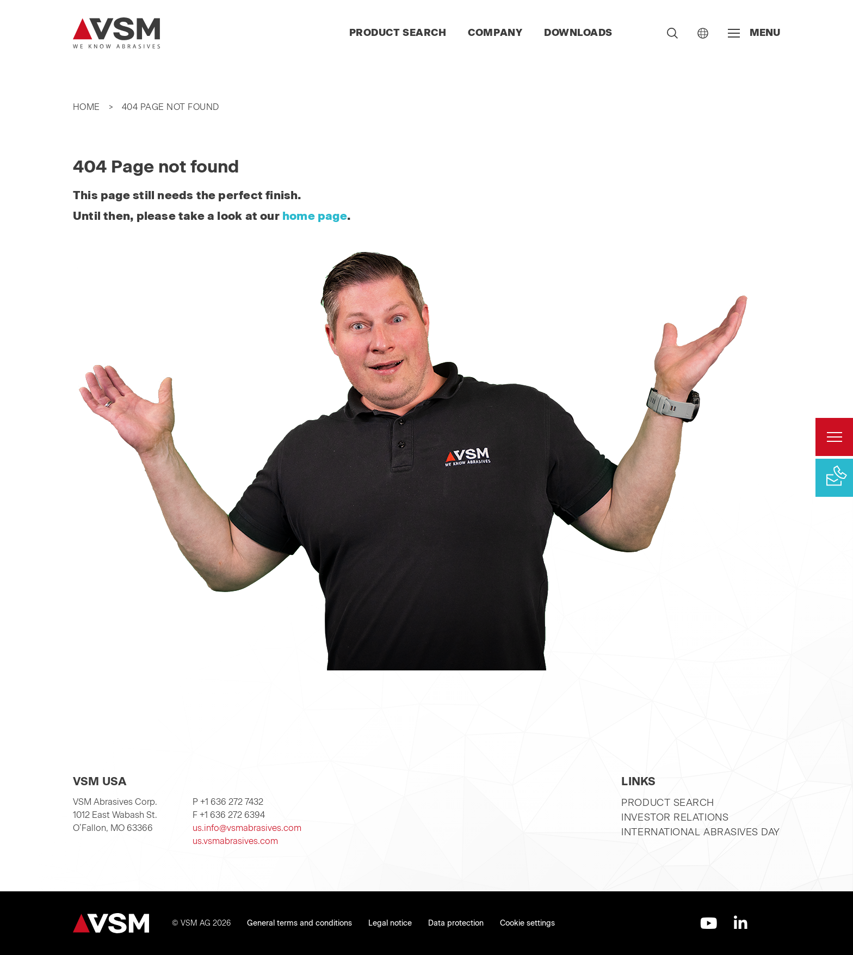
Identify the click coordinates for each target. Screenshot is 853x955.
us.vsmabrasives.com (235, 841)
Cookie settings (527, 923)
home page (314, 216)
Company (495, 33)
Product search (398, 33)
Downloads (578, 33)
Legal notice (390, 923)
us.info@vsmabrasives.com (247, 828)
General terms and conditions (299, 923)
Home (86, 107)
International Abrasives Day (700, 832)
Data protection (456, 923)
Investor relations (674, 817)
